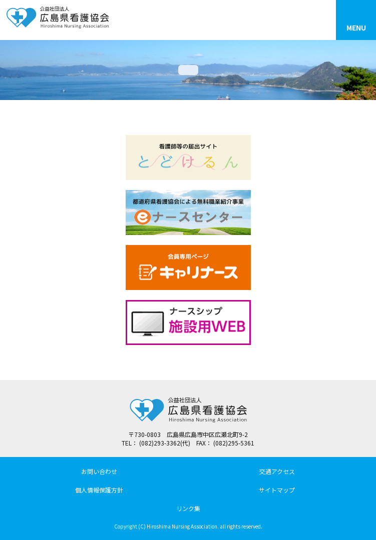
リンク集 (188, 508)
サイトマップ (277, 490)
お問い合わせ (99, 471)
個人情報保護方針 (99, 490)
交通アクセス (277, 471)
